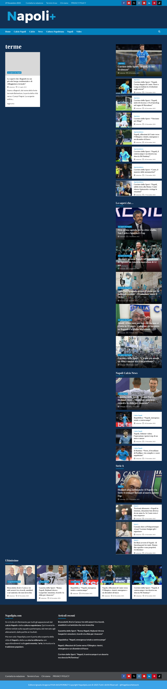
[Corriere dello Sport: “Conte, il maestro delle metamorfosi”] (124, 171)
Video (79, 31)
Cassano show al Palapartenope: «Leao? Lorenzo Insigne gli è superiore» (146, 529)
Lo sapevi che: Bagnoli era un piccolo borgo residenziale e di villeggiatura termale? (19, 81)
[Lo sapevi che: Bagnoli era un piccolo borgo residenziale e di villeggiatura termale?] (22, 64)
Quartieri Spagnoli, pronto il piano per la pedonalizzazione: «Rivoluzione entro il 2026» (138, 294)
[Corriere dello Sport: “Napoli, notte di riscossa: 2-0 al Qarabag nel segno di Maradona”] (124, 103)
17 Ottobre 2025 (133, 333)
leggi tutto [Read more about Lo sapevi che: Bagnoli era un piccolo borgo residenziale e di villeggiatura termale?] (10, 104)
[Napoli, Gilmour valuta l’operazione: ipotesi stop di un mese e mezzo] (124, 436)
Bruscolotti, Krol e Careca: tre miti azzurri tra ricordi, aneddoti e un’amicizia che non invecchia (20, 590)
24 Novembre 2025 (150, 553)
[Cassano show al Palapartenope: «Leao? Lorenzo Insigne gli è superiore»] (124, 529)
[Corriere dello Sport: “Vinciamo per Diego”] (124, 120)
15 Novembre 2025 (133, 268)
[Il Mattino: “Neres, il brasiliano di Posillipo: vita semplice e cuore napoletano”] (124, 453)
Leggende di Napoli (14, 581)
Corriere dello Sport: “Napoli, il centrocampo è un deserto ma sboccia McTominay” (146, 154)
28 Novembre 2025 (133, 73)
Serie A (121, 486)
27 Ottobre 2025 (133, 300)
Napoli (70, 31)
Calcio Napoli (20, 31)
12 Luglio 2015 (22, 87)
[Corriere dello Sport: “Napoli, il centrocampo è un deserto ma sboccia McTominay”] (124, 154)
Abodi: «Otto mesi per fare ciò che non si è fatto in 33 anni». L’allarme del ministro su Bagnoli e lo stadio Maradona (138, 326)
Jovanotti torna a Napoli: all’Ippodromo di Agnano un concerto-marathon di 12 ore (138, 262)
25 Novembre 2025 (150, 124)
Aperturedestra (138, 132)
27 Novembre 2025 (150, 92)
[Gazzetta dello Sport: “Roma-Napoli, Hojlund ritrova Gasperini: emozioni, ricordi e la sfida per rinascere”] (52, 575)
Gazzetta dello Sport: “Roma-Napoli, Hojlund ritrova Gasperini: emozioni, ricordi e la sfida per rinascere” (136, 400)
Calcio (32, 31)
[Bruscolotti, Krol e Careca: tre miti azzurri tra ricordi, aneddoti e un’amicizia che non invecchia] (20, 575)
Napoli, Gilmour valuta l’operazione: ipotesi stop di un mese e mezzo (146, 436)
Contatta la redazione (34, 3)
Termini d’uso (51, 3)
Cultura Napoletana (55, 31)
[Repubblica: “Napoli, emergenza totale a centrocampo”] (124, 419)
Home (8, 31)
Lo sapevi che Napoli (14, 72)
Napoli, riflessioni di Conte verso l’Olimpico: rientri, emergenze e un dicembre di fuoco (146, 137)
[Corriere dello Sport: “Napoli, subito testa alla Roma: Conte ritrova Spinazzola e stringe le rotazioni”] (124, 188)
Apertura (121, 63)
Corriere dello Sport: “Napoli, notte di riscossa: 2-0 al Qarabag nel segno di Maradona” (146, 102)
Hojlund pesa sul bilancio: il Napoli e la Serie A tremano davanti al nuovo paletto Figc (138, 492)
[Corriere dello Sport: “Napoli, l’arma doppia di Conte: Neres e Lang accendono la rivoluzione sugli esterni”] (124, 85)
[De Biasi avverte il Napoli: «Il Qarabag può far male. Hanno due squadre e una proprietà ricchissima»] (124, 546)
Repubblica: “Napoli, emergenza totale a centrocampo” (82, 639)
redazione (12, 87)
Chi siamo (64, 3)
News (40, 31)
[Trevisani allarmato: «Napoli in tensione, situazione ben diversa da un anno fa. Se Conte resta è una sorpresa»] (124, 512)
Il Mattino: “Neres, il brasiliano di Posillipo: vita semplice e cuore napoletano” (147, 453)
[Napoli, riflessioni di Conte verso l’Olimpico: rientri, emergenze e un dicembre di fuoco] (124, 137)
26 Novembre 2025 (150, 108)
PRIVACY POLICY (78, 3)
